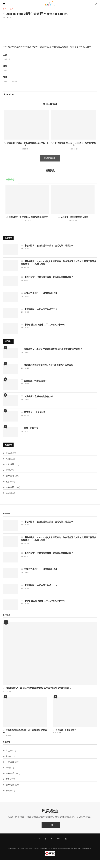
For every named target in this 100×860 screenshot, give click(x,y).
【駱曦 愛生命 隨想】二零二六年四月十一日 (43, 324)
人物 (8, 459)
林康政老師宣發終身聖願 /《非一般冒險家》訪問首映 (47, 365)
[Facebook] (34, 838)
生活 (8, 453)
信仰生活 (10, 476)
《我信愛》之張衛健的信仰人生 (37, 396)
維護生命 (7, 59)
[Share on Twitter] (7, 94)
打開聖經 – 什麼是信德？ (34, 380)
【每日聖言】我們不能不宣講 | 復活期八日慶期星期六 (47, 277)
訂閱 (51, 825)
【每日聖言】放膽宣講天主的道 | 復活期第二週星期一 (47, 245)
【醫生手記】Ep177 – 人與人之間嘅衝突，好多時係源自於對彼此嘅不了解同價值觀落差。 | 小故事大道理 (58, 262)
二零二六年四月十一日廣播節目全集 (39, 293)
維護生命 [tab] (10, 180)
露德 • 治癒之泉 (29, 428)
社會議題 (10, 464)
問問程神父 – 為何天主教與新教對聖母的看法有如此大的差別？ (51, 349)
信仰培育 (10, 487)
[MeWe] (58, 839)
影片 (4, 9)
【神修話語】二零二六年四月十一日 (39, 309)
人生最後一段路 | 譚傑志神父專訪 (73, 217)
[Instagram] (45, 838)
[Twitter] (39, 838)
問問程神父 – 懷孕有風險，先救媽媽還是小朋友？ (27, 217)
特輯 (8, 470)
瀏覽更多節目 (50, 158)
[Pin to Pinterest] (10, 94)
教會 (8, 482)
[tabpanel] (50, 203)
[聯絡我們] (65, 838)
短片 (11, 9)
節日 (8, 493)
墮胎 (5, 81)
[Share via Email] (13, 94)
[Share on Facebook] (4, 94)
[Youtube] (51, 838)
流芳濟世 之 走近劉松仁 (33, 412)
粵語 (5, 70)
